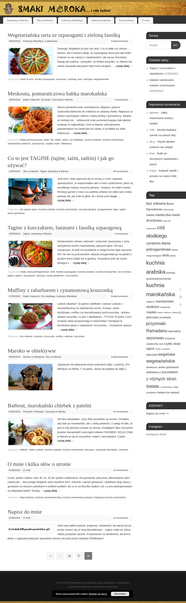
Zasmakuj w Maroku (17, 20)
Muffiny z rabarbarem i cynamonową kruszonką (60, 290)
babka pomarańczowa (31, 140)
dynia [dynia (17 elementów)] (173, 255)
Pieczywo (28, 411)
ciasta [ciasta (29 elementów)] (150, 215)
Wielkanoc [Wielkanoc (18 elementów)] (151, 367)
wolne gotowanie (16, 213)
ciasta (65, 140)
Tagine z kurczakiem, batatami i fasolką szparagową (65, 228)
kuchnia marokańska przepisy (77, 497)
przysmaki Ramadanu (107, 449)
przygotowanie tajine (108, 209)
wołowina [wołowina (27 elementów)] (152, 372)
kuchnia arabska (92, 140)
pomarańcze (38, 143)
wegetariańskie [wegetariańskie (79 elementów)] (160, 361)
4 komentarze (121, 233)
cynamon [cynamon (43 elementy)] (153, 243)
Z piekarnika (51, 41)
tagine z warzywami (25, 275)
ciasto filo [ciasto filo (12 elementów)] (167, 221)
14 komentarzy (120, 518)
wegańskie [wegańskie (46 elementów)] (166, 354)
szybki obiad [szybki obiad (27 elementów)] (172, 343)
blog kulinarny (27, 497)
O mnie (146, 20)
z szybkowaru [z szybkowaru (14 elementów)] (166, 387)
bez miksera (26, 336)
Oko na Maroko (45, 20)
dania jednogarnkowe (38, 272)
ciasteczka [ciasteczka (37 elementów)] (163, 215)
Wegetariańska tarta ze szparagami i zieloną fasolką (64, 35)
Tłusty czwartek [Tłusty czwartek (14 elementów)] (162, 349)
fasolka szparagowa (45, 79)
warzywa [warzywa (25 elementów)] (151, 354)
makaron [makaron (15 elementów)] (150, 302)
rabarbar (68, 336)
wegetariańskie (101, 79)
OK (174, 45)
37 (78, 555)
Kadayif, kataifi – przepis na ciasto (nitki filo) (164, 176)
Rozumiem (120, 594)
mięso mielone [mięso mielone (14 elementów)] (164, 312)
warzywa (88, 79)
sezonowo (61, 79)
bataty (23, 272)
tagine (123, 209)
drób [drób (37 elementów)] (165, 255)
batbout (24, 449)
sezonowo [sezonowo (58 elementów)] (155, 338)
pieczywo (89, 449)
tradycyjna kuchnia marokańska (110, 497)
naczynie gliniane (87, 209)
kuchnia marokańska (113, 140)
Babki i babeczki (31, 99)
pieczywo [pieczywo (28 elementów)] (152, 317)
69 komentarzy (120, 171)
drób (52, 272)
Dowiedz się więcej (98, 594)
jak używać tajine (28, 209)
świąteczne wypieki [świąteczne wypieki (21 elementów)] (168, 392)
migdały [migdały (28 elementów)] (151, 312)
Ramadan (39, 411)
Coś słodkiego (48, 296)
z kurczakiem (71, 275)
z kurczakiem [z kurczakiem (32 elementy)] (168, 372)
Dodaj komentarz (119, 41)
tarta (80, 79)
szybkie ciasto (53, 143)
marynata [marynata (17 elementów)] (165, 307)
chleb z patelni (36, 449)
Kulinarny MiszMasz (72, 20)
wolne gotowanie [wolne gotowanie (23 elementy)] (168, 367)
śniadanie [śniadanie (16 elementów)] (151, 392)
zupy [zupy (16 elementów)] (175, 387)
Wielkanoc (66, 143)
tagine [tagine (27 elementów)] (150, 348)
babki (46, 140)
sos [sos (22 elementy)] (161, 343)
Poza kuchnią (126, 20)
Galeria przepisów (101, 20)
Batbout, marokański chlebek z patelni (49, 405)
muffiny (59, 336)
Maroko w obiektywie (32, 351)
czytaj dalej (124, 66)
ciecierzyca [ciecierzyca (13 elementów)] (151, 228)
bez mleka (55, 140)
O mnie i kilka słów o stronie (39, 464)
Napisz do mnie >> (157, 413)
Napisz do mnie (25, 512)
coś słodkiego (76, 140)
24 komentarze (120, 411)
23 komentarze (120, 470)
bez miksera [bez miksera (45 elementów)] (156, 203)
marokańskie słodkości (19, 143)
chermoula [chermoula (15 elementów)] (168, 209)
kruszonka (49, 336)
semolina (123, 449)
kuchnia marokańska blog (48, 497)
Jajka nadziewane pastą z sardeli (161, 118)
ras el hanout (124, 272)
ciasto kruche (26, 79)
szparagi (72, 79)
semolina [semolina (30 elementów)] (174, 331)
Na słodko (46, 99)
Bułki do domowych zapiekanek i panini (163, 159)
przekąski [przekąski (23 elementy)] (165, 317)
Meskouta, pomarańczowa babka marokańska (57, 93)
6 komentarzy (121, 99)
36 (69, 555)
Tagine (43, 171)
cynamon (38, 336)
